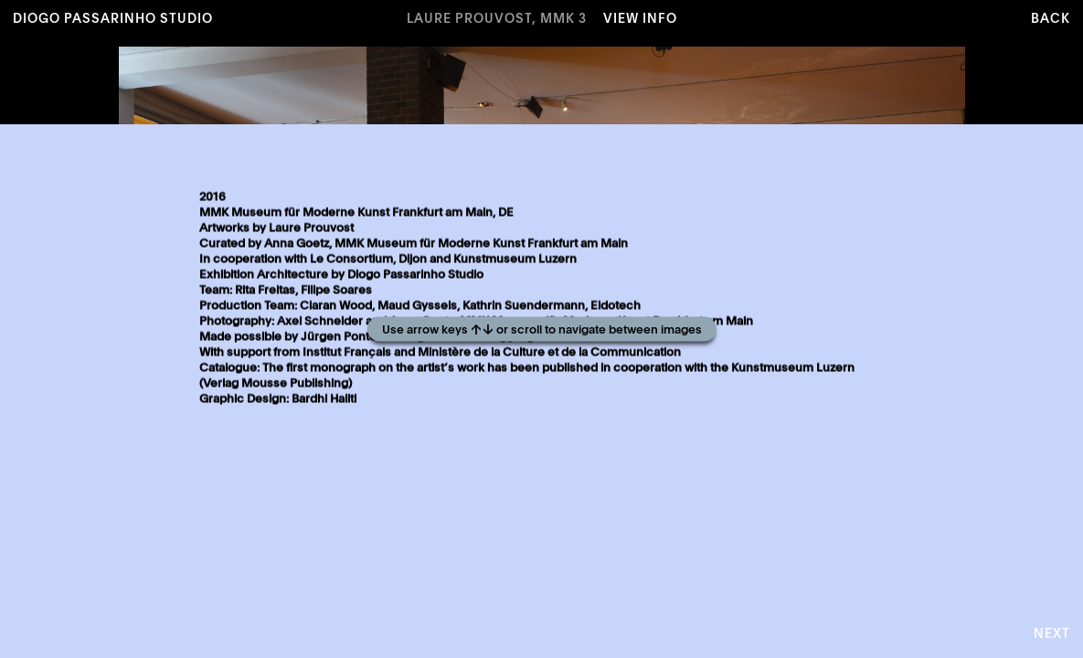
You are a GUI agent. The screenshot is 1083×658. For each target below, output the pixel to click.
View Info (640, 19)
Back (1050, 19)
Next (1052, 634)
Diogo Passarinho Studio (113, 19)
